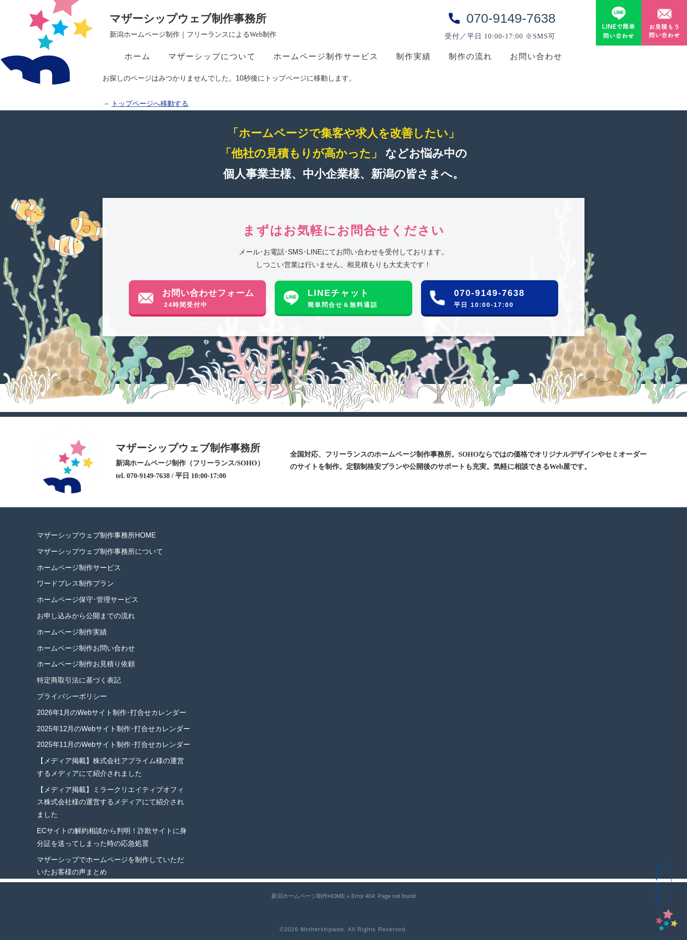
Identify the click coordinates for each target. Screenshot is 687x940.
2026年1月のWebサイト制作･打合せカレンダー (111, 712)
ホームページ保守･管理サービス (87, 599)
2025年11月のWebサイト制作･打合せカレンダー (113, 744)
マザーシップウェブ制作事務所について (100, 551)
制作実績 (413, 56)
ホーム (137, 56)
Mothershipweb (322, 929)
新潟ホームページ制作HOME (308, 896)
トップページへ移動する (149, 103)
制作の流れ (470, 56)
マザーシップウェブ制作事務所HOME (96, 535)
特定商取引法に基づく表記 (79, 680)
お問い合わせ (536, 56)
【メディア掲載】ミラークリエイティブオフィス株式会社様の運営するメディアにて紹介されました (110, 802)
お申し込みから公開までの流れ (86, 616)
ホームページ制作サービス (326, 56)
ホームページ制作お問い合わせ (86, 648)
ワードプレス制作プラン (75, 583)
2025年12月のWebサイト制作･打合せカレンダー (113, 728)
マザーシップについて (212, 56)
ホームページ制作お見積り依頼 (86, 664)
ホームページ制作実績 (72, 632)
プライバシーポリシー (72, 696)
